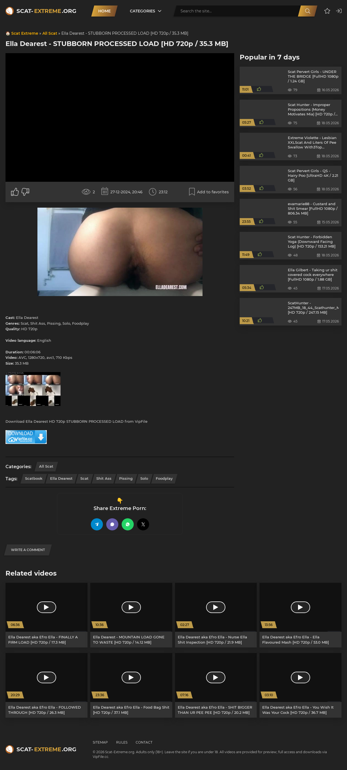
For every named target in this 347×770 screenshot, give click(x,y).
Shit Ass (103, 478)
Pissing (126, 478)
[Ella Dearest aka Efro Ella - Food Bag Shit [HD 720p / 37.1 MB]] (131, 685)
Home (104, 11)
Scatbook (33, 478)
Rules (121, 742)
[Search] (307, 11)
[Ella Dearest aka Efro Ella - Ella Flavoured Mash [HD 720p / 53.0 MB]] (300, 615)
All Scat (49, 33)
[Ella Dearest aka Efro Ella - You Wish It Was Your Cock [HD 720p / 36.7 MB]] (300, 685)
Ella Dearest (61, 478)
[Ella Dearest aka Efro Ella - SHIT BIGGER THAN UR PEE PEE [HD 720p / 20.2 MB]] (216, 685)
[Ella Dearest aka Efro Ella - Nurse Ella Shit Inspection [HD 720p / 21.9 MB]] (216, 615)
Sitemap (100, 742)
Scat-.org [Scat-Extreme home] (46, 11)
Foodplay (164, 478)
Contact (144, 742)
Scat (84, 478)
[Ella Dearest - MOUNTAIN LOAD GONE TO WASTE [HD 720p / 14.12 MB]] (131, 615)
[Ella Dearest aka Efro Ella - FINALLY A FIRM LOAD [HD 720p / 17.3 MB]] (47, 615)
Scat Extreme (24, 33)
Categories (142, 11)
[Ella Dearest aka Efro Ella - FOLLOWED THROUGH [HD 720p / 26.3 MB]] (47, 685)
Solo (144, 478)
